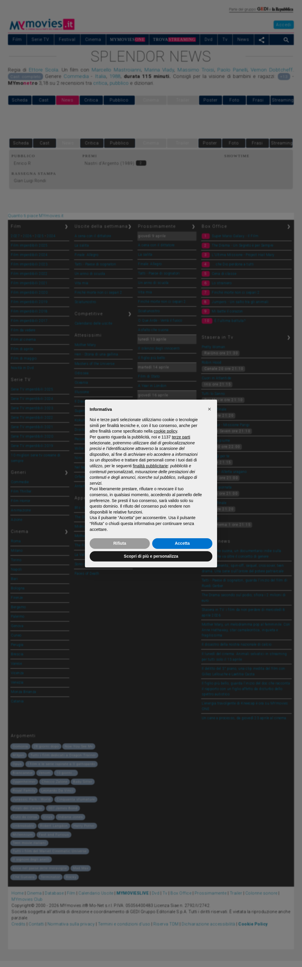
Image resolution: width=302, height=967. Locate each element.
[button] (209, 409)
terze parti (181, 437)
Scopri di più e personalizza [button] (151, 556)
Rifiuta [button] (119, 543)
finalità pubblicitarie (150, 465)
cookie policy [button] (165, 431)
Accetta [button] (182, 543)
